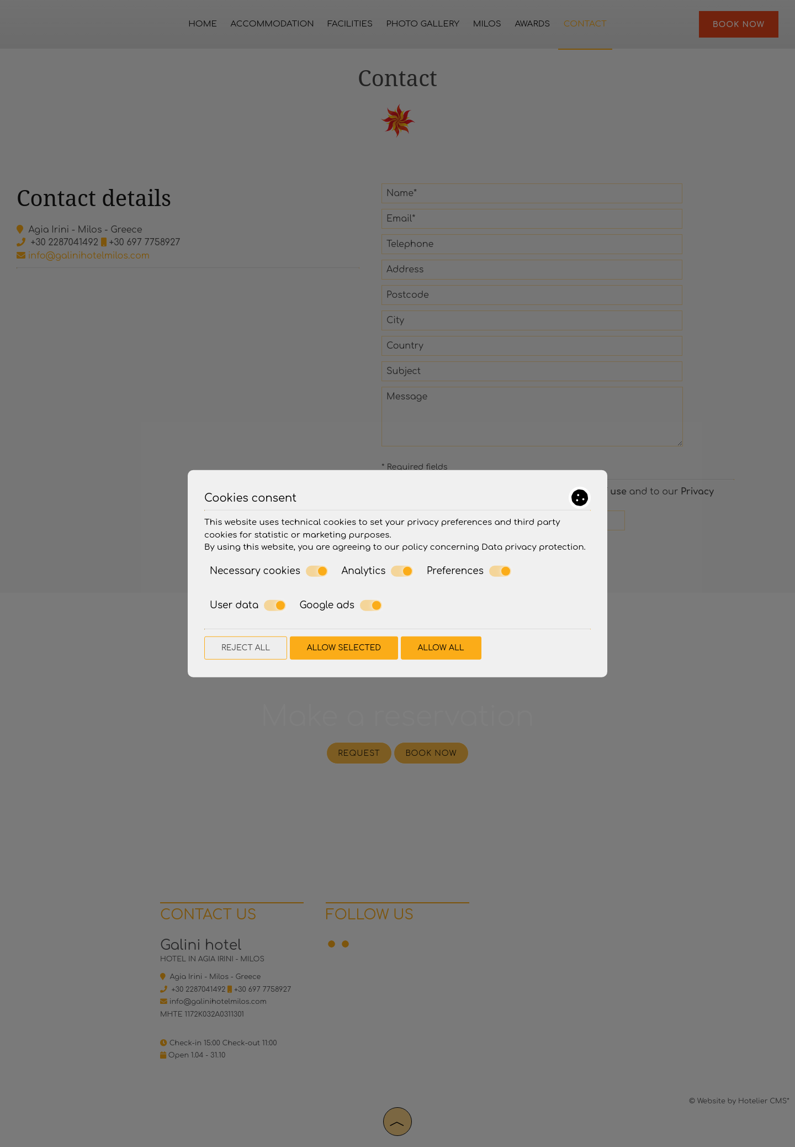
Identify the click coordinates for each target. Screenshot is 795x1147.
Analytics (377, 570)
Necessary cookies (269, 570)
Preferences (469, 570)
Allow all (441, 647)
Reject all (245, 647)
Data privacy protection (532, 547)
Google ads (341, 605)
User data (248, 605)
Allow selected (344, 647)
